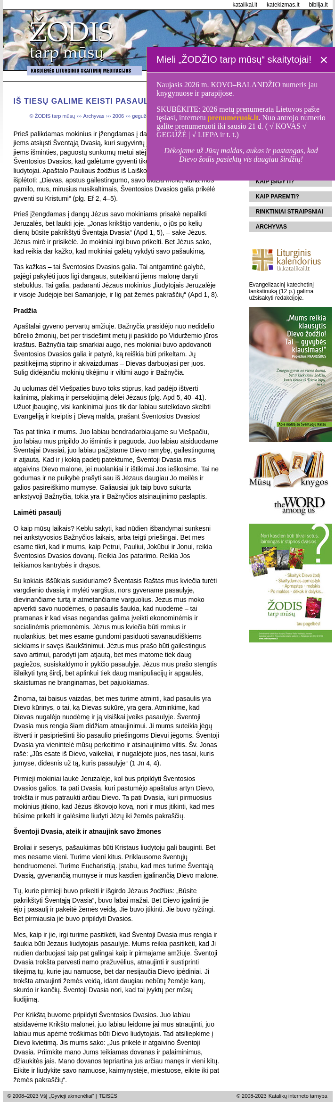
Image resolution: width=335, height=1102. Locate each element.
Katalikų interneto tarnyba (298, 1096)
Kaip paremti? (277, 196)
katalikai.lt (244, 4)
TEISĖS (108, 1096)
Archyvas (271, 226)
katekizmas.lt (283, 4)
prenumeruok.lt (233, 118)
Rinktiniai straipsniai (289, 211)
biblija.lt (318, 4)
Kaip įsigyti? (275, 181)
